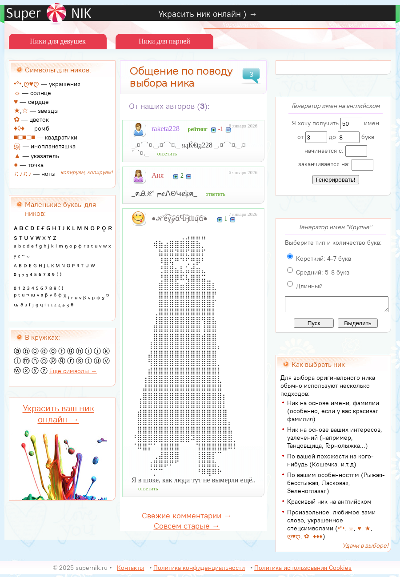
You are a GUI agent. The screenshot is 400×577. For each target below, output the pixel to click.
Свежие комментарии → (187, 515)
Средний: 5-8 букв (322, 272)
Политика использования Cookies (303, 570)
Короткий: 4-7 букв (323, 259)
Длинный (309, 286)
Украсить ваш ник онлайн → (58, 413)
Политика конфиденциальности (199, 570)
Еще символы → (73, 371)
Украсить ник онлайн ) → (207, 13)
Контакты (130, 570)
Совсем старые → (187, 526)
